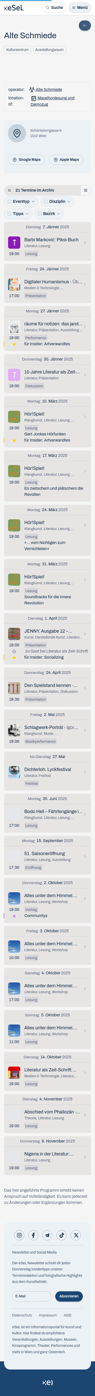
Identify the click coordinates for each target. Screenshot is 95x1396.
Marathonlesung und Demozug (52, 101)
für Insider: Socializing (44, 657)
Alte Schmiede (45, 90)
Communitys (35, 915)
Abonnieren (69, 1296)
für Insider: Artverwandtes (47, 344)
